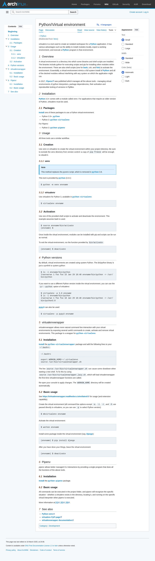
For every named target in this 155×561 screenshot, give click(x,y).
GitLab (115, 4)
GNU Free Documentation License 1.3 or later (41, 543)
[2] (62, 500)
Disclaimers (34, 548)
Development (54, 523)
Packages (85, 4)
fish (98, 67)
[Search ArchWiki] (40, 12)
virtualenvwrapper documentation (57, 518)
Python (43, 36)
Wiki (107, 4)
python (56, 116)
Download (146, 4)
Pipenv (49, 81)
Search (73, 12)
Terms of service (59, 548)
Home (74, 4)
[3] (67, 500)
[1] (57, 500)
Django (89, 431)
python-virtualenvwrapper (61, 342)
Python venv (47, 511)
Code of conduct (46, 548)
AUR (136, 4)
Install (41, 112)
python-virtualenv (59, 119)
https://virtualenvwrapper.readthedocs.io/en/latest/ (65, 394)
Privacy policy (11, 548)
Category (43, 523)
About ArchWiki (22, 548)
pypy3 (41, 306)
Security (126, 4)
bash (85, 67)
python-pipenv (57, 127)
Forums (97, 4)
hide (20, 26)
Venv (55, 39)
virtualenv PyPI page (51, 514)
